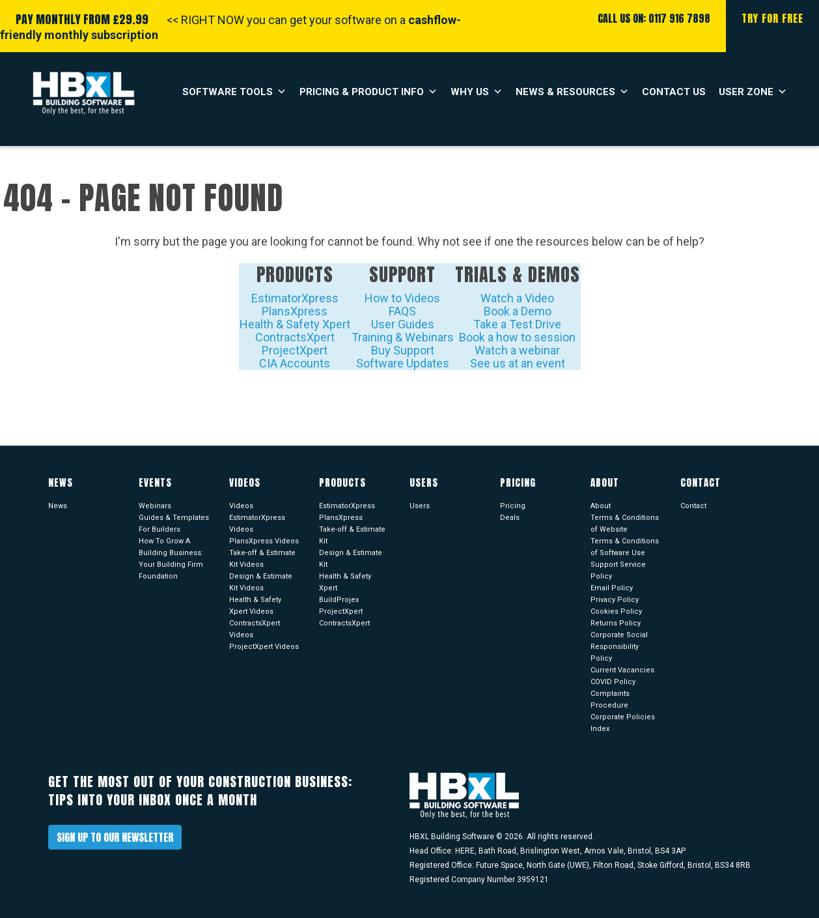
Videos (241, 506)
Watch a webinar (517, 350)
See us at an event (517, 363)
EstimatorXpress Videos (257, 523)
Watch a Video (517, 298)
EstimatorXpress (295, 298)
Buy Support (402, 350)
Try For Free (772, 18)
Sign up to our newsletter (115, 837)
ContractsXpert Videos (254, 629)
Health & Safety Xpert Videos (255, 605)
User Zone (753, 92)
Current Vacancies (622, 670)
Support (402, 274)
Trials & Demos (517, 274)
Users (420, 506)
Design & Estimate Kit (350, 559)
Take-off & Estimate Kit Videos (262, 559)
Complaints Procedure (610, 699)
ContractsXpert (295, 337)
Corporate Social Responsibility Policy (619, 647)
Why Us (477, 92)
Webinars (155, 506)
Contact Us (674, 92)
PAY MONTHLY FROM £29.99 (82, 19)
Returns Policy (615, 623)
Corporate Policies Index (622, 723)
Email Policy (611, 588)
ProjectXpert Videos (264, 646)
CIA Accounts (294, 363)
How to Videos (402, 298)
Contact (693, 506)
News (57, 506)
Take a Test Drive (517, 324)
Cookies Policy (616, 611)
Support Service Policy (618, 570)
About (600, 506)
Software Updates (402, 363)
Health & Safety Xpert (295, 324)
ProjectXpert (294, 350)
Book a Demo (517, 311)
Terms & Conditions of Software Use (624, 547)
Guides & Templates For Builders (174, 523)
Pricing (512, 506)
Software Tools (234, 92)
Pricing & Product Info (368, 92)
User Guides (402, 324)
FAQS (402, 311)
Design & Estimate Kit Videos (260, 582)
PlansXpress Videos (264, 541)
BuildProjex (339, 599)
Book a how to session (517, 337)
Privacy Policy (614, 599)
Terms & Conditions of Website (624, 523)
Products (295, 274)
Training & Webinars (403, 337)
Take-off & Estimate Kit (352, 535)
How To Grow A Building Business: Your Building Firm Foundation (171, 559)
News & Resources (572, 92)
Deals (510, 517)
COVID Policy (612, 682)
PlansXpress (294, 311)
